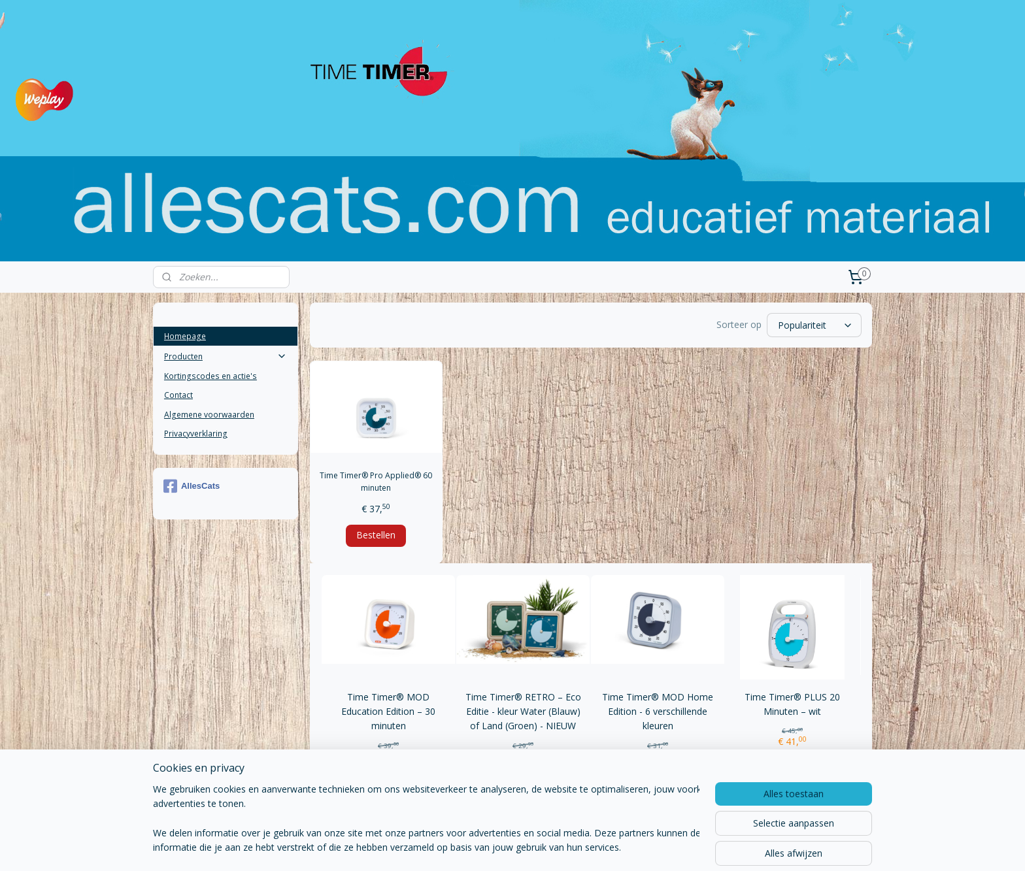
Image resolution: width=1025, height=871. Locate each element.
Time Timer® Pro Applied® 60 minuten (376, 481)
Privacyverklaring (195, 433)
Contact (178, 395)
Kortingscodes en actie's (210, 376)
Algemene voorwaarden (209, 414)
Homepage (185, 336)
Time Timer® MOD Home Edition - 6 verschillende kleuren (657, 711)
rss (481, 847)
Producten (225, 356)
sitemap (454, 847)
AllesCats (191, 486)
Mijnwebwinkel (645, 847)
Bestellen (375, 535)
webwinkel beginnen (531, 847)
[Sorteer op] (814, 325)
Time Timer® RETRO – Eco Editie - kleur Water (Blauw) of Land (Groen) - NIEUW (522, 711)
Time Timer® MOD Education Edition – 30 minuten (388, 711)
